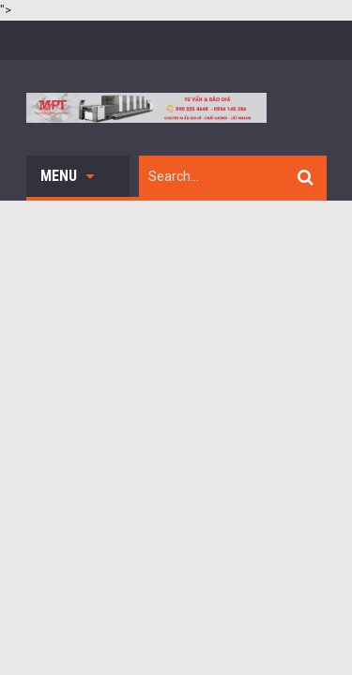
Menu (67, 176)
